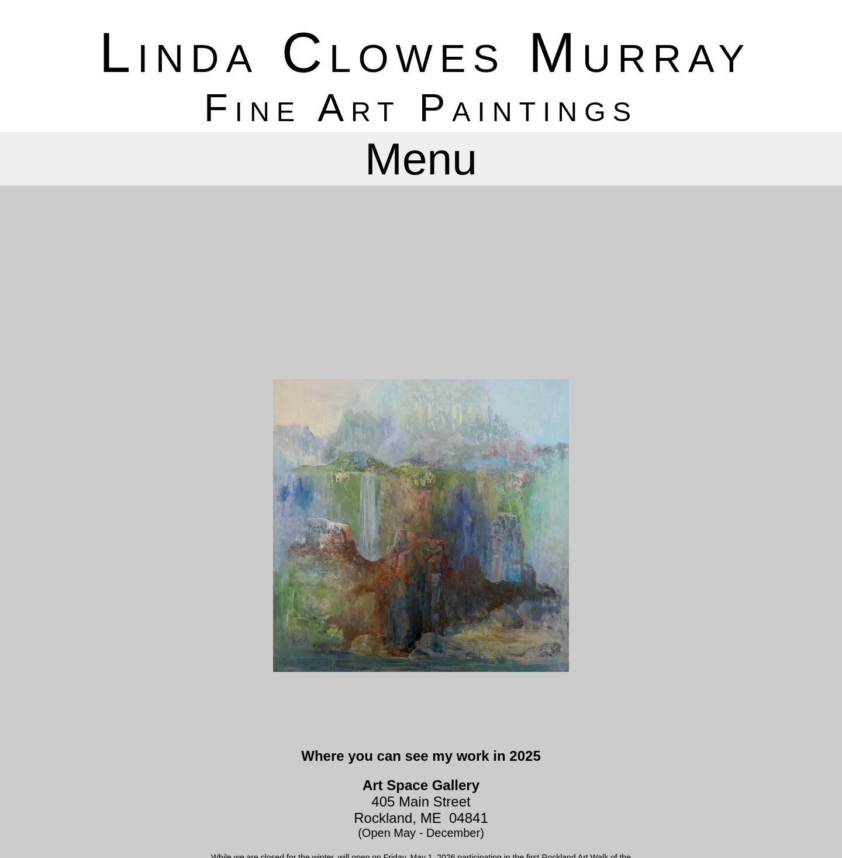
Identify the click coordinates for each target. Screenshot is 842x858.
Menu (421, 158)
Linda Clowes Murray (425, 52)
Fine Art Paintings (421, 107)
